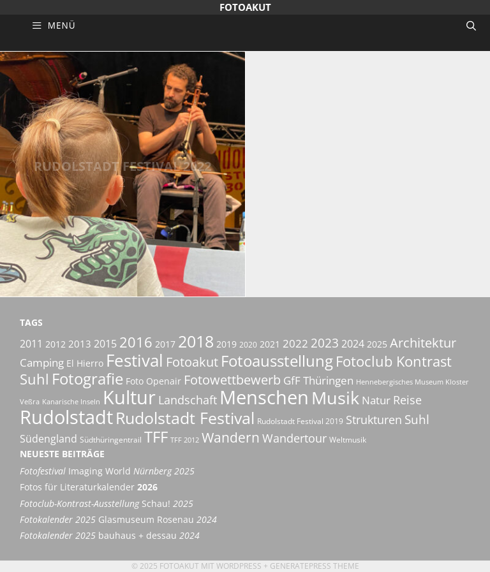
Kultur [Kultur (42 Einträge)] (129, 397)
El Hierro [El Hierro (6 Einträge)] (84, 363)
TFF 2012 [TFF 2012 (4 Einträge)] (184, 440)
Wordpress (239, 566)
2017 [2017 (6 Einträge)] (165, 344)
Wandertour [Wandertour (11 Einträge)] (294, 438)
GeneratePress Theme (314, 566)
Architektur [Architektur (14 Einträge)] (423, 342)
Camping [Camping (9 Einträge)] (42, 362)
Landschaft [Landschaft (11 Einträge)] (187, 399)
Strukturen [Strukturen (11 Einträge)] (374, 419)
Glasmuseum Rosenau (118, 519)
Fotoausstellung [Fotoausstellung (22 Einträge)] (277, 360)
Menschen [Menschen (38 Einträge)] (264, 397)
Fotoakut (245, 7)
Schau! (106, 504)
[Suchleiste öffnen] (471, 25)
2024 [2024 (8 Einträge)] (352, 344)
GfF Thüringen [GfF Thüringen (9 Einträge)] (318, 380)
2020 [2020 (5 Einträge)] (248, 344)
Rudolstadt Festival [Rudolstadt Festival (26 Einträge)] (185, 418)
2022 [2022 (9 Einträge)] (295, 343)
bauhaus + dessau (110, 535)
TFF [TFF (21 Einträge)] (156, 437)
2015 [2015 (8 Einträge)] (105, 344)
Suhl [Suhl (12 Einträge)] (417, 419)
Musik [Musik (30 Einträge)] (335, 397)
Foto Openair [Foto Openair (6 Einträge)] (153, 381)
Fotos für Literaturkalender (89, 487)
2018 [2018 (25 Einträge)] (196, 341)
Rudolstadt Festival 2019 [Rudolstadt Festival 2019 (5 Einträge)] (300, 421)
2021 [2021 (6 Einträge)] (270, 344)
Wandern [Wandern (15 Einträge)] (231, 437)
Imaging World (107, 471)
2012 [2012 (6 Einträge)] (55, 344)
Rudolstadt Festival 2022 (122, 174)
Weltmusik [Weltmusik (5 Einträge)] (347, 439)
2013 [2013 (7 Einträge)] (79, 343)
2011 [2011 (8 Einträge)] (31, 344)
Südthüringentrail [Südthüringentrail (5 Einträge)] (111, 439)
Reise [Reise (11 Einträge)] (407, 399)
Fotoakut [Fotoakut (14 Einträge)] (192, 361)
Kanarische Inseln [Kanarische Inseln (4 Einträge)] (71, 401)
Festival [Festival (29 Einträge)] (134, 360)
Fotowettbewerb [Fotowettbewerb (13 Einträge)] (232, 379)
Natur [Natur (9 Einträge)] (376, 400)
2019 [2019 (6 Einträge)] (226, 344)
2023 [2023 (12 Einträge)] (325, 343)
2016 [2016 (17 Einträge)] (135, 342)
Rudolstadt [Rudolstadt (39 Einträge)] (66, 416)
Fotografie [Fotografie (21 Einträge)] (87, 379)
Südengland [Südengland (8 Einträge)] (48, 439)
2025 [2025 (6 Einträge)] (377, 344)
